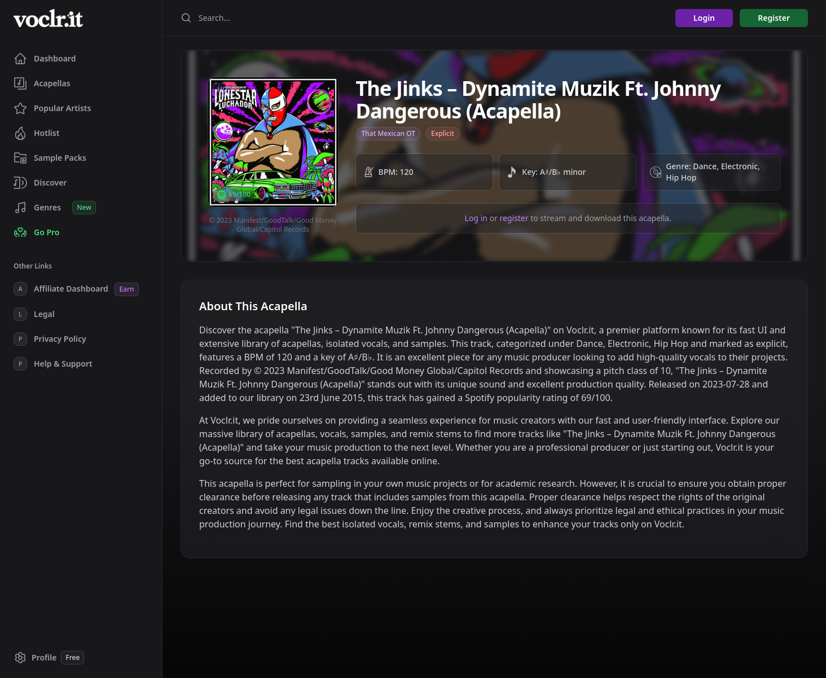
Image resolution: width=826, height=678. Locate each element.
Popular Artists (52, 108)
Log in (476, 218)
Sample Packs (50, 158)
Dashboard (45, 58)
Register (774, 17)
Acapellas (42, 83)
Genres (55, 207)
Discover (40, 183)
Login (704, 17)
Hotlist (36, 133)
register (513, 218)
